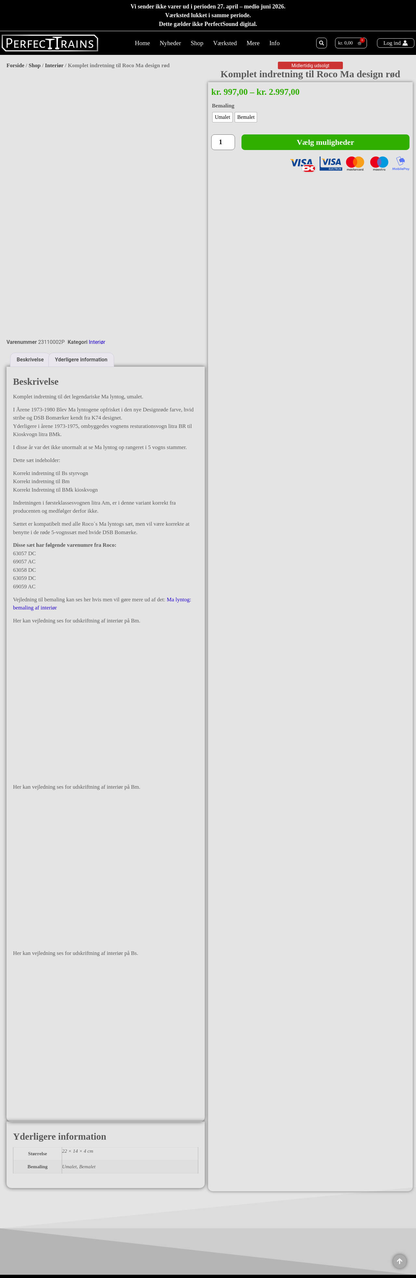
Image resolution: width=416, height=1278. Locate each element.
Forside (15, 65)
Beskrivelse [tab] (30, 286)
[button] (321, 43)
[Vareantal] (223, 142)
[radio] (222, 117)
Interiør (54, 65)
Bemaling (223, 105)
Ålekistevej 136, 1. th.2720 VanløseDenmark (65, 1244)
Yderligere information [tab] (81, 286)
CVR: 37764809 (59, 1265)
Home (142, 43)
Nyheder (170, 43)
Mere (253, 43)
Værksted (225, 43)
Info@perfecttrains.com (67, 1258)
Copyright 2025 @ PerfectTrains (208, 1259)
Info (274, 43)
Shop (197, 43)
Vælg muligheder (325, 142)
